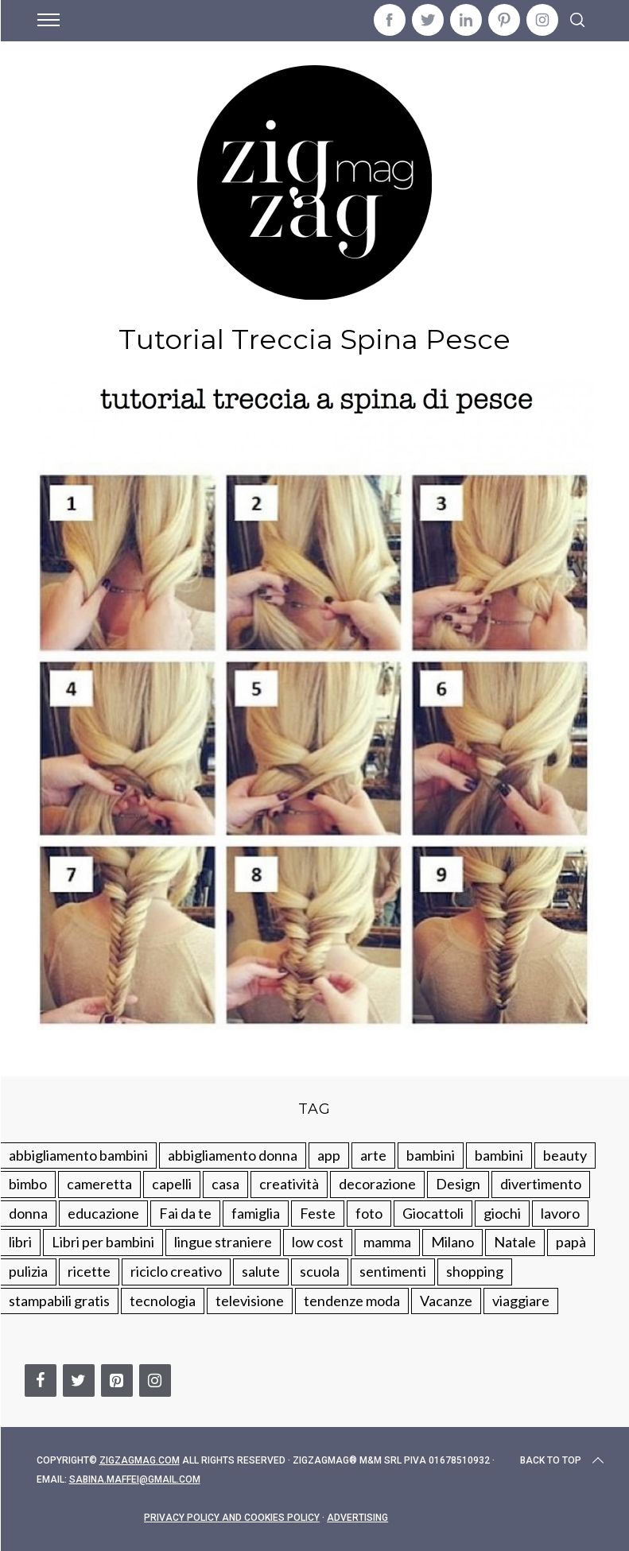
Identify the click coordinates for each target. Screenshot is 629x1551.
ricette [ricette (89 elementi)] (89, 1271)
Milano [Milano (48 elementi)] (452, 1241)
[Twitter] (79, 1380)
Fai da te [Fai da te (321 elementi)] (185, 1213)
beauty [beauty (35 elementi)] (565, 1155)
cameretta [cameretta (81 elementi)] (99, 1183)
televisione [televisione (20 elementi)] (249, 1300)
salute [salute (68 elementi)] (261, 1271)
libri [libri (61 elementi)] (20, 1241)
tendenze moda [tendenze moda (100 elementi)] (352, 1300)
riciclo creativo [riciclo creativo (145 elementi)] (176, 1271)
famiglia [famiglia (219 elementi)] (255, 1213)
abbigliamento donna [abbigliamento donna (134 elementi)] (232, 1155)
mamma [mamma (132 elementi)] (387, 1241)
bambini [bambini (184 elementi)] (499, 1155)
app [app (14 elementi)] (328, 1155)
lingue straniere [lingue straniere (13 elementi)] (223, 1241)
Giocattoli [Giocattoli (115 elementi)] (433, 1213)
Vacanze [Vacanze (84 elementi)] (446, 1300)
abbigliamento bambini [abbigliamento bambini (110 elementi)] (78, 1155)
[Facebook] (40, 1380)
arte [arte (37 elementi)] (373, 1155)
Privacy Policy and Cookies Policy (232, 1517)
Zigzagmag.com (139, 1460)
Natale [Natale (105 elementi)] (515, 1241)
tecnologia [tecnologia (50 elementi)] (163, 1300)
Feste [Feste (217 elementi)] (318, 1213)
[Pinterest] (117, 1380)
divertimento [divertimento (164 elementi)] (540, 1183)
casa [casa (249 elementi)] (225, 1183)
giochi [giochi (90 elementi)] (502, 1213)
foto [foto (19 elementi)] (368, 1213)
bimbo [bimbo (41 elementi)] (28, 1183)
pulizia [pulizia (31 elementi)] (28, 1271)
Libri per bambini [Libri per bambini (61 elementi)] (103, 1241)
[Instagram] (155, 1380)
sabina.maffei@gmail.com (134, 1479)
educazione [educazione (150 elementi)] (103, 1213)
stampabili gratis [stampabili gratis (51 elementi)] (59, 1300)
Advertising (357, 1517)
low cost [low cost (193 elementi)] (318, 1241)
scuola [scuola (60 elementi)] (320, 1271)
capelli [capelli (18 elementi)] (172, 1183)
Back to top (563, 1460)
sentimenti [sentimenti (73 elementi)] (392, 1271)
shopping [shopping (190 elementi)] (474, 1271)
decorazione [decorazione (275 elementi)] (377, 1183)
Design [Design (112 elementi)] (458, 1183)
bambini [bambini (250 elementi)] (430, 1155)
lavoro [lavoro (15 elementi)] (560, 1213)
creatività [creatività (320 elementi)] (289, 1183)
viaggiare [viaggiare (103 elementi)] (520, 1300)
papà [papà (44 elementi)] (571, 1241)
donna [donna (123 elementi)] (28, 1213)
